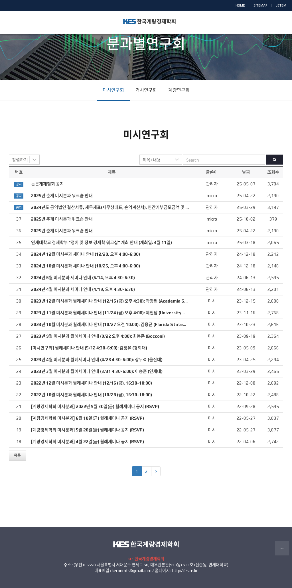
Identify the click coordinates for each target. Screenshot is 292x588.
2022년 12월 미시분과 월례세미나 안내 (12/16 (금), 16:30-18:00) (91, 383)
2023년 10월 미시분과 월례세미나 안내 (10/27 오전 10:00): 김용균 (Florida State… (108, 324)
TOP (282, 548)
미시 (212, 301)
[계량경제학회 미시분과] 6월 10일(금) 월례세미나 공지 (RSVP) (87, 418)
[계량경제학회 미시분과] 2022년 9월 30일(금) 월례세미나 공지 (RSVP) (95, 406)
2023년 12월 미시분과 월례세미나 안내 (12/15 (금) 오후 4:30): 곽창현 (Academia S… (109, 301)
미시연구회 (113, 90)
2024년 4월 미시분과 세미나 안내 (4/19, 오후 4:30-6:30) (83, 289)
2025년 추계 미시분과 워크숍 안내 (62, 219)
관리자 (212, 183)
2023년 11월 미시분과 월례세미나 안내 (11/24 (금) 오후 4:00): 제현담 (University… (108, 312)
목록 (17, 455)
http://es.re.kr (185, 570)
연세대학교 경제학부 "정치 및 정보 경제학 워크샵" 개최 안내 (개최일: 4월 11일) (101, 242)
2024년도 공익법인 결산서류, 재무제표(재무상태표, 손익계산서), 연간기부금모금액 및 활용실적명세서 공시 (126, 207)
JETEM (281, 5)
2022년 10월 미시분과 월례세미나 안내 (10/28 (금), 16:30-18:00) (91, 394)
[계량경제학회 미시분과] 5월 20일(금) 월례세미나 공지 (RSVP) (87, 429)
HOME (240, 5)
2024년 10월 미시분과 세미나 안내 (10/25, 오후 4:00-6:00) (85, 265)
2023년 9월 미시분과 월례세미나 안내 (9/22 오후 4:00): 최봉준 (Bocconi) (98, 336)
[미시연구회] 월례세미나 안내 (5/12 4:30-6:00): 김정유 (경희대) (89, 347)
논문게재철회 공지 (47, 183)
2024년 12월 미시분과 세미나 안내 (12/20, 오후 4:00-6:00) (85, 254)
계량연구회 (179, 90)
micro (212, 195)
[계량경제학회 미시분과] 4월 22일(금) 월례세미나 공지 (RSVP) (87, 441)
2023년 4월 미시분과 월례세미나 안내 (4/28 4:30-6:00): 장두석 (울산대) (97, 359)
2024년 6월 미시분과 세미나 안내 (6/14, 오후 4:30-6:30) (83, 277)
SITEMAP (260, 5)
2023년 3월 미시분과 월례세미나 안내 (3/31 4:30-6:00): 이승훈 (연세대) (97, 371)
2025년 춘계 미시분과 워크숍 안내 (62, 195)
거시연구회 (146, 90)
